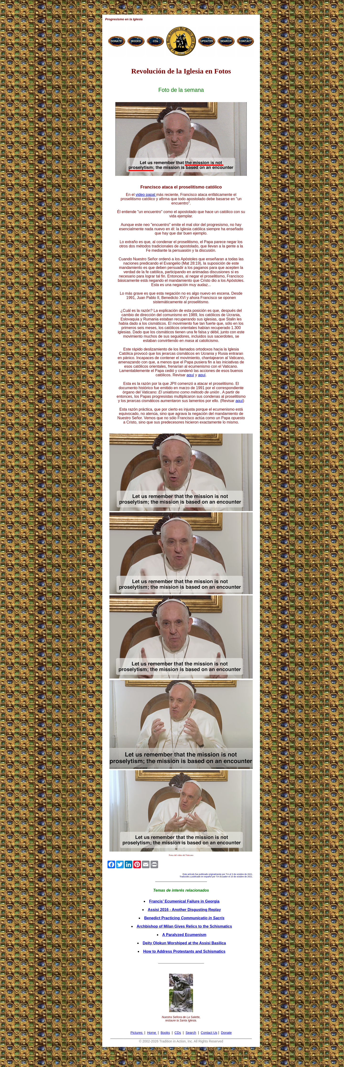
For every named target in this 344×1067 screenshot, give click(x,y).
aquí (190, 375)
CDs (177, 1033)
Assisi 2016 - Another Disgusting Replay (184, 910)
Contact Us (209, 1033)
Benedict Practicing (184, 918)
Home (152, 1033)
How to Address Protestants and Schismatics (184, 951)
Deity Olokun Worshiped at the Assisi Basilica (184, 943)
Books (165, 1033)
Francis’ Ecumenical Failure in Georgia (184, 901)
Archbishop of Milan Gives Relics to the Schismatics (184, 926)
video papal (146, 195)
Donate (226, 1033)
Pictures (136, 1033)
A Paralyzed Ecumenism (184, 935)
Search (191, 1033)
